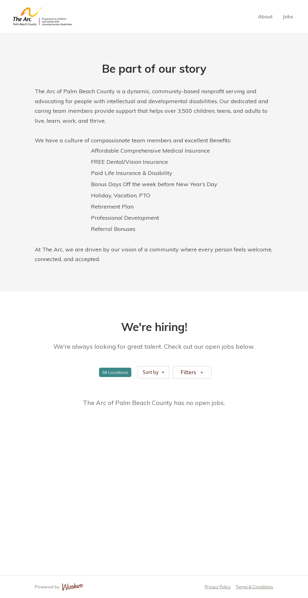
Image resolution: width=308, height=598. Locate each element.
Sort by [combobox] (151, 372)
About (265, 16)
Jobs (288, 16)
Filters (193, 372)
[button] (115, 372)
